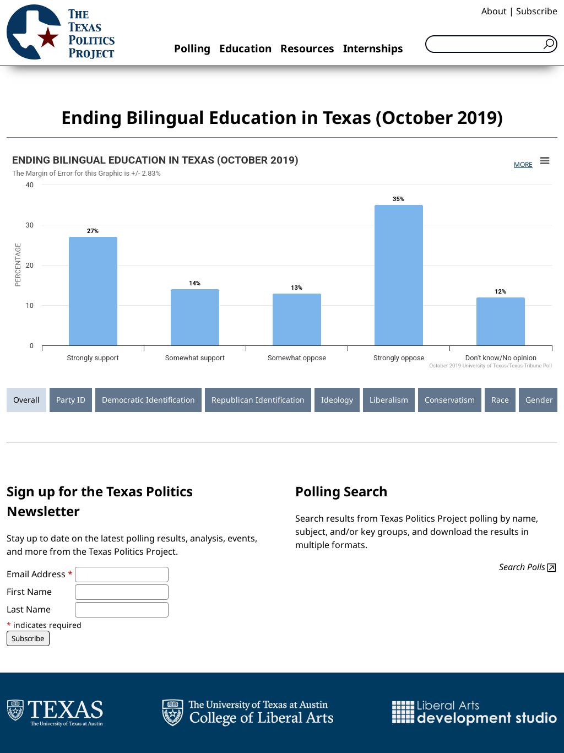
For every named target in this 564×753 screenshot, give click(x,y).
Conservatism (450, 399)
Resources (307, 48)
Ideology (337, 399)
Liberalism (389, 399)
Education (245, 48)
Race (500, 399)
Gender (539, 399)
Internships (373, 48)
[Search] (491, 44)
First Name (29, 592)
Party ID (70, 399)
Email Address (40, 574)
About (494, 11)
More (523, 164)
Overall (26, 399)
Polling (192, 48)
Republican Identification (258, 399)
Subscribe (536, 11)
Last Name (29, 609)
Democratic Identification (148, 399)
